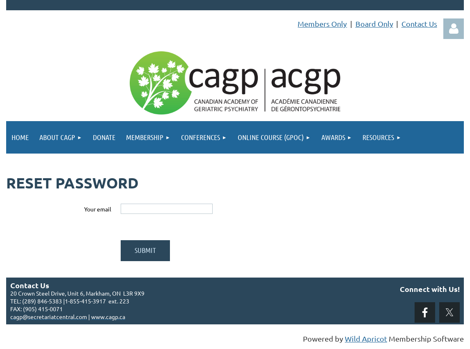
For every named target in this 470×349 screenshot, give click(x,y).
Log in (453, 28)
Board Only (374, 23)
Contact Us (419, 23)
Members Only (322, 23)
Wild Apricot (366, 338)
